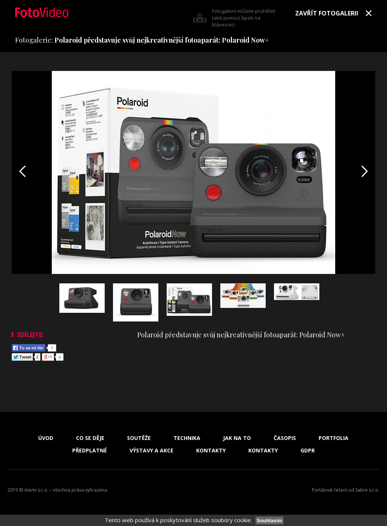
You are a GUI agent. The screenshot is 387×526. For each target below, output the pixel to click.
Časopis (285, 438)
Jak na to (237, 438)
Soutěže (139, 438)
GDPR (307, 450)
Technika (186, 438)
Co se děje (90, 438)
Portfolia (333, 438)
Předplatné (89, 450)
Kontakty (211, 450)
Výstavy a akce (151, 450)
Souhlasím (269, 520)
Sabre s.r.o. (367, 490)
